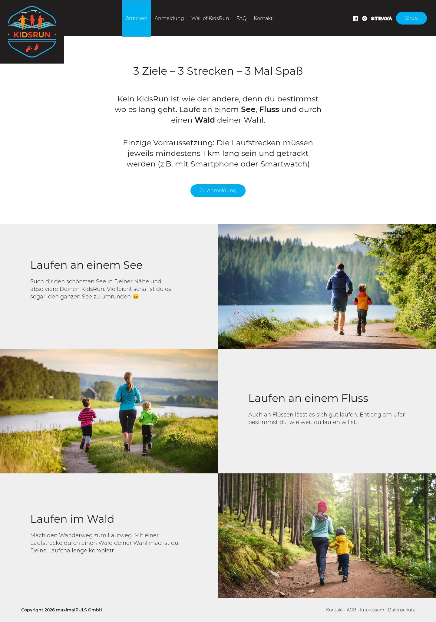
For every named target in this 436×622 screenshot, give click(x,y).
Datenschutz (401, 610)
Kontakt (263, 18)
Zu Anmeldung (218, 190)
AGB (351, 610)
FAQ (241, 18)
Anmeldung (169, 18)
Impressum (372, 610)
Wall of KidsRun (210, 18)
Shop (411, 18)
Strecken (136, 18)
